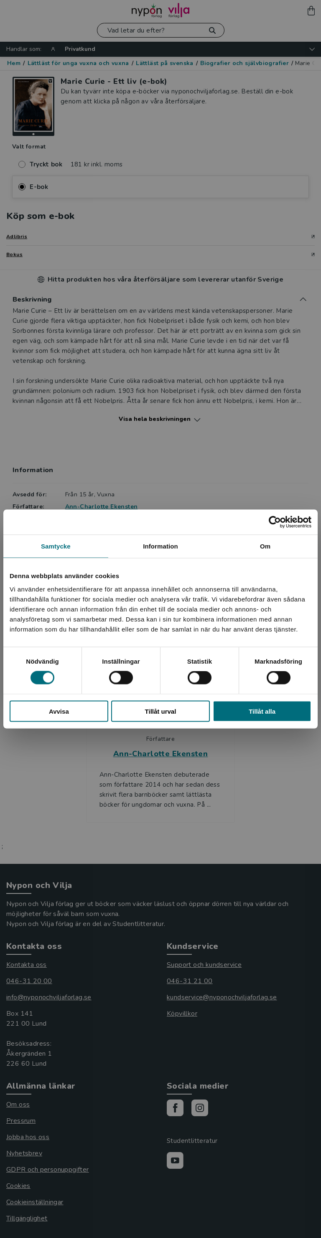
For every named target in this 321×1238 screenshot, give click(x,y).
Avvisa (59, 711)
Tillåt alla (262, 711)
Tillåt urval (160, 711)
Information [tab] (160, 546)
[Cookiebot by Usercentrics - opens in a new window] (274, 522)
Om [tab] (265, 546)
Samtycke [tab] (56, 546)
